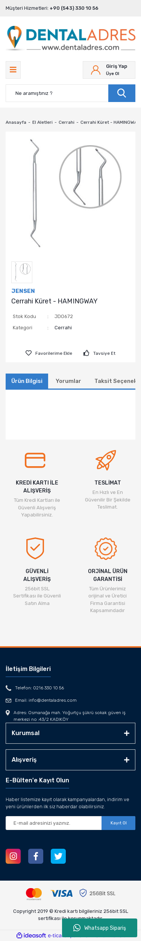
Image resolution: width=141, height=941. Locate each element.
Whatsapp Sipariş (99, 928)
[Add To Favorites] (49, 353)
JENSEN (23, 291)
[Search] (70, 93)
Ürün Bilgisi (26, 381)
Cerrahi (63, 327)
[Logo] (70, 39)
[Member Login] (109, 70)
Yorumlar (68, 381)
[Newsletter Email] (70, 823)
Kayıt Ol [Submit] (119, 822)
